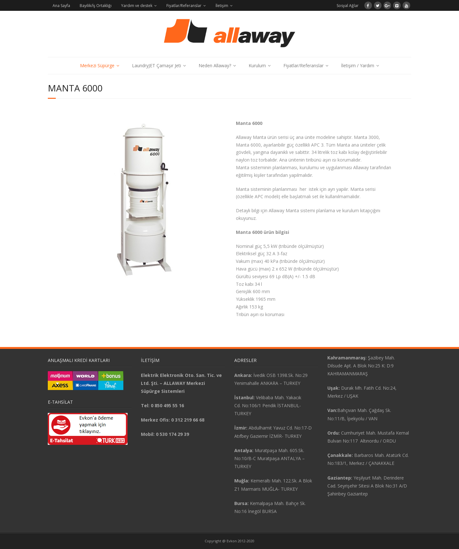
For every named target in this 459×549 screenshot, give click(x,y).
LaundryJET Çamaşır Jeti (156, 65)
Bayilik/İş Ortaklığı (96, 5)
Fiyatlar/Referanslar (183, 5)
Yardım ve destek (136, 5)
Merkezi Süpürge (97, 65)
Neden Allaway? (215, 65)
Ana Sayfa (61, 5)
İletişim (221, 5)
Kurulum (257, 65)
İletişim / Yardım (357, 65)
